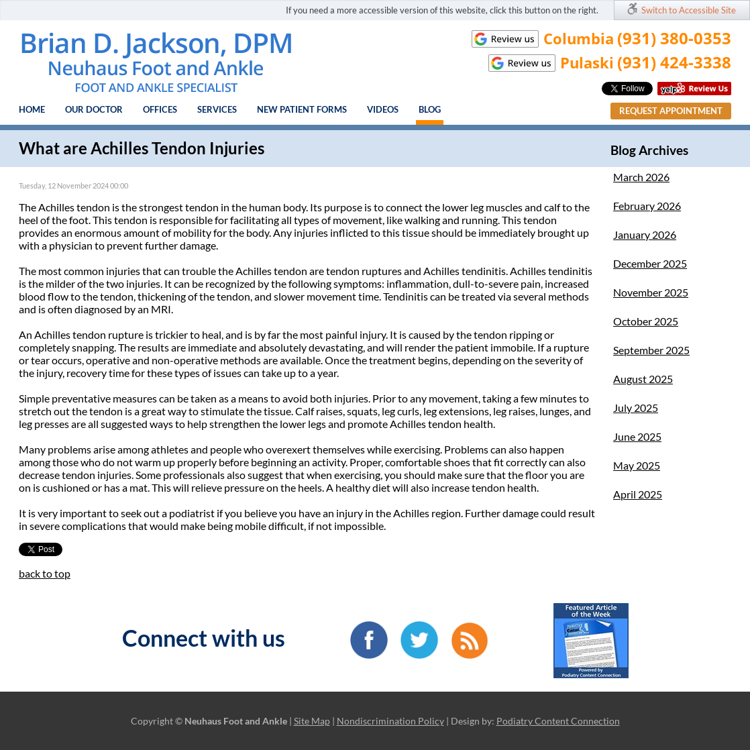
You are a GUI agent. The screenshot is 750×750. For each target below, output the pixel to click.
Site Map (312, 721)
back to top (44, 573)
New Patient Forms (302, 109)
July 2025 (635, 407)
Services (217, 109)
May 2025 (636, 465)
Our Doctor (94, 109)
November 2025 (650, 292)
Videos (382, 109)
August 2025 (643, 378)
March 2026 (641, 176)
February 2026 (647, 205)
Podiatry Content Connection (558, 721)
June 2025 (637, 436)
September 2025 (651, 349)
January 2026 (644, 234)
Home (32, 109)
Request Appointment (670, 110)
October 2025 (645, 321)
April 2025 (637, 494)
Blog (430, 109)
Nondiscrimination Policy (390, 721)
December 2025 (650, 263)
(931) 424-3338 (674, 62)
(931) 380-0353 (674, 38)
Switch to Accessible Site (688, 10)
